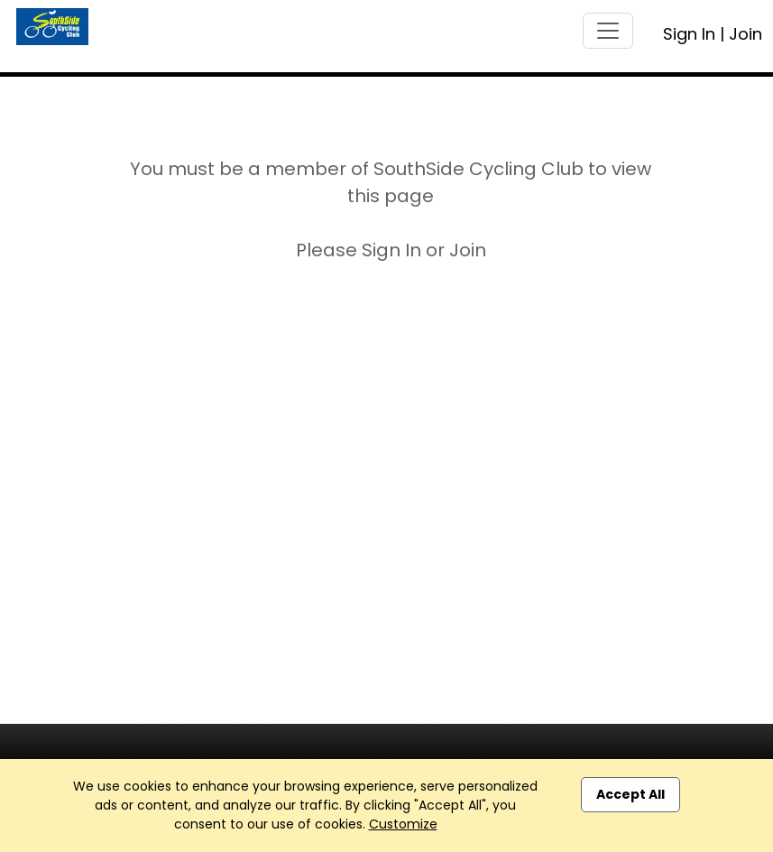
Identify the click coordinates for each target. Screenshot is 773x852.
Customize (403, 824)
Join (745, 34)
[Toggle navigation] (608, 31)
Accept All (630, 794)
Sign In (689, 34)
